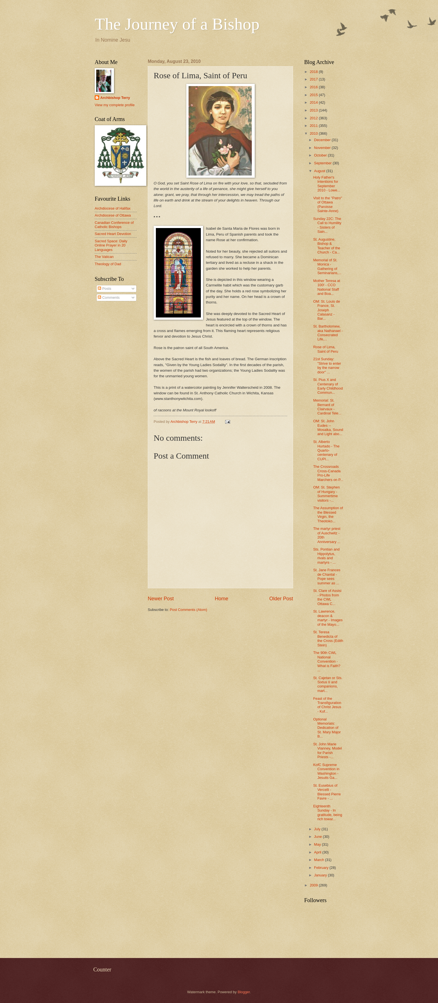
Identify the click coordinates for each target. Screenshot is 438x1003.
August (320, 171)
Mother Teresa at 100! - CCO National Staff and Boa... (326, 287)
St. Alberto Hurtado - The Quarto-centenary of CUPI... (326, 450)
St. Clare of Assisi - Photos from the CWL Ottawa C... (327, 597)
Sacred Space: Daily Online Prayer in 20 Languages (111, 245)
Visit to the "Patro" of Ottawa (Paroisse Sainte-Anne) (327, 204)
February (321, 868)
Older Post (281, 598)
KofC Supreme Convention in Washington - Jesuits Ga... (326, 771)
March (319, 860)
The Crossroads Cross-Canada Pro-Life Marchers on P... (328, 473)
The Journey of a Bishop (177, 24)
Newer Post (161, 598)
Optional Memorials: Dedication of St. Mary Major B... (327, 728)
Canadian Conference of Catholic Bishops (114, 224)
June (318, 836)
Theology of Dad (108, 264)
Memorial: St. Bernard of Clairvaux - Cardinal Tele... (327, 406)
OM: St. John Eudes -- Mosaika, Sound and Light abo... (328, 427)
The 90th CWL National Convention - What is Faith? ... (326, 661)
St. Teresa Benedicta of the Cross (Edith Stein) (328, 638)
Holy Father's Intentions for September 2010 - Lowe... (326, 183)
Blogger (244, 992)
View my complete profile (115, 105)
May (318, 844)
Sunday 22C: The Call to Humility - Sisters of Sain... (327, 225)
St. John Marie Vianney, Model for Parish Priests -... (327, 750)
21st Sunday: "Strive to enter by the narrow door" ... (327, 365)
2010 (314, 133)
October (321, 155)
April (318, 852)
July (317, 829)
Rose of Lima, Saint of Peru (325, 349)
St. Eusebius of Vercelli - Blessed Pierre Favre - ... (327, 791)
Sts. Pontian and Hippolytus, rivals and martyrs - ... (326, 555)
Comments (109, 297)
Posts (104, 288)
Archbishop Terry (115, 98)
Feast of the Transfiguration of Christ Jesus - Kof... (327, 704)
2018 (314, 72)
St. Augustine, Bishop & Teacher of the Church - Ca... (326, 245)
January (321, 875)
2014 (314, 102)
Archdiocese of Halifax (112, 208)
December (323, 140)
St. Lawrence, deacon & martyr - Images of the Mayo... (327, 617)
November (323, 148)
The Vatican (104, 257)
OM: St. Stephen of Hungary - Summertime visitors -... (326, 493)
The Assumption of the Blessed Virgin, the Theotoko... (328, 514)
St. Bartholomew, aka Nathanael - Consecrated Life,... (328, 332)
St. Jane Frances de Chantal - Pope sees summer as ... (326, 576)
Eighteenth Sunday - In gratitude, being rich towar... (327, 812)
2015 (314, 95)
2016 (314, 87)
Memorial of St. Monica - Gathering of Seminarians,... (327, 266)
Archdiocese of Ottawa (113, 215)
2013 (314, 110)
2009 (314, 885)
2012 (314, 118)
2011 (314, 126)
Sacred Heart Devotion (113, 234)
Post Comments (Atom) (188, 610)
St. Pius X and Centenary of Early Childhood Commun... (328, 386)
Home (221, 598)
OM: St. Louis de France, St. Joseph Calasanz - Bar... (326, 310)
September (323, 163)
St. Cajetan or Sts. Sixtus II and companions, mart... (327, 684)
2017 (314, 79)
